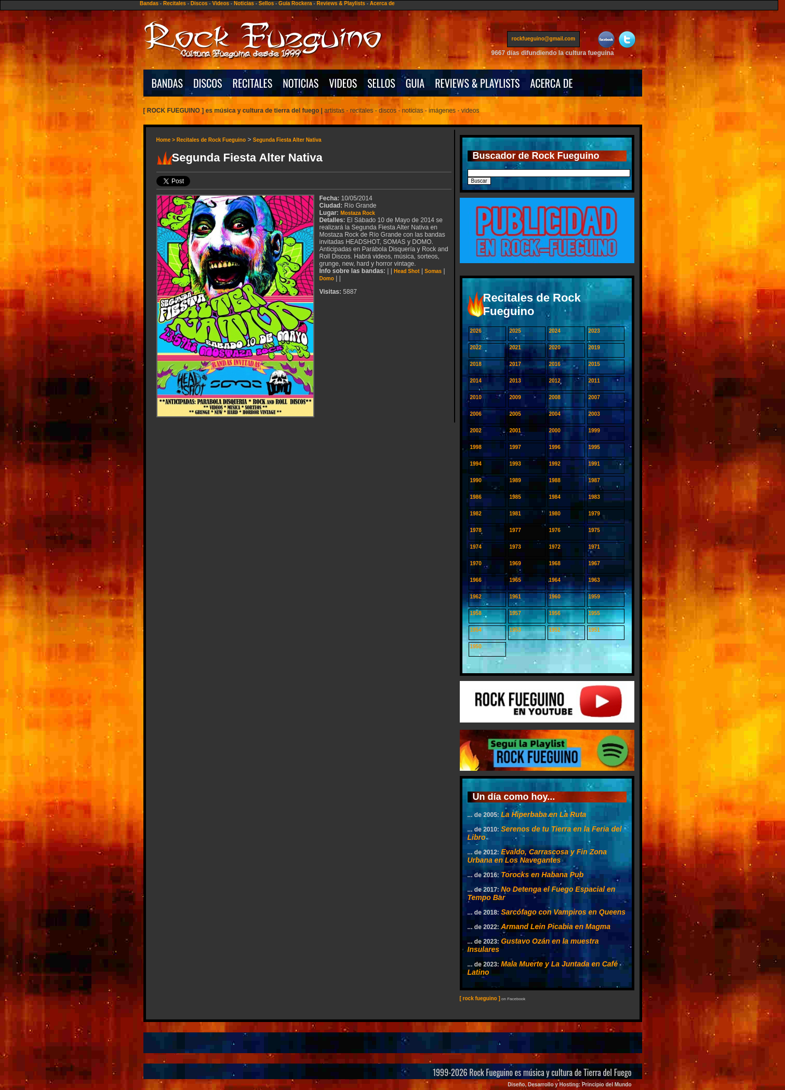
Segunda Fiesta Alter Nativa (287, 140)
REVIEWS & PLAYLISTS (477, 83)
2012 (555, 381)
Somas (433, 271)
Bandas (149, 3)
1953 (515, 630)
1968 (555, 563)
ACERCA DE (551, 83)
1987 (594, 480)
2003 (594, 414)
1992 (555, 464)
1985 (515, 497)
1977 (515, 530)
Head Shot (406, 271)
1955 (594, 613)
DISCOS (207, 83)
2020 (555, 347)
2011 (594, 381)
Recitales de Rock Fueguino (211, 140)
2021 (515, 347)
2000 (555, 430)
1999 (594, 430)
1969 (515, 563)
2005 (515, 414)
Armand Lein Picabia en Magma (555, 926)
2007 (594, 397)
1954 (476, 630)
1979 (594, 513)
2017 (515, 364)
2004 (555, 414)
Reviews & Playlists (340, 3)
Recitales (174, 3)
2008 (555, 397)
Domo (327, 278)
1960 (555, 597)
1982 (476, 513)
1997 (515, 447)
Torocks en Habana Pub (542, 874)
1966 (476, 580)
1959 (594, 597)
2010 (476, 397)
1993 (515, 464)
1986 (476, 497)
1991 (594, 464)
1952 (555, 630)
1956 (555, 613)
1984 (555, 497)
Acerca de (382, 3)
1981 (515, 513)
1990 (476, 480)
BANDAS (167, 83)
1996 (555, 447)
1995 (594, 447)
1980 (555, 513)
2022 (476, 347)
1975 (594, 530)
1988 (555, 480)
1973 (515, 547)
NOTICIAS (300, 83)
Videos (220, 3)
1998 (476, 447)
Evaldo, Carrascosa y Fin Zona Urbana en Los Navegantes (537, 856)
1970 (476, 563)
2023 (594, 331)
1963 (594, 580)
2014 (476, 381)
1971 (594, 547)
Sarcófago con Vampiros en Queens (563, 912)
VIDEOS (343, 83)
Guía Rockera (295, 3)
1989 (515, 480)
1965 (515, 580)
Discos (199, 3)
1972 (555, 547)
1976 (555, 530)
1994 (476, 464)
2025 (515, 331)
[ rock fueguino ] (480, 998)
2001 (515, 430)
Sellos (266, 3)
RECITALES (253, 83)
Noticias (244, 3)
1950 (476, 646)
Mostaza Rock (357, 213)
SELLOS (381, 83)
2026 (476, 331)
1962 (476, 597)
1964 (555, 580)
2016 (555, 364)
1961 (515, 597)
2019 (594, 347)
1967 (594, 563)
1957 (515, 613)
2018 (476, 364)
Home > (166, 140)
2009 (515, 397)
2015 (594, 364)
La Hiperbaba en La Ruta (543, 814)
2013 (515, 381)
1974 (476, 547)
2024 (555, 331)
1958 (476, 613)
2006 (476, 414)
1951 (594, 630)
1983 (594, 497)
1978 (476, 530)
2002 (476, 430)
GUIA (415, 83)
